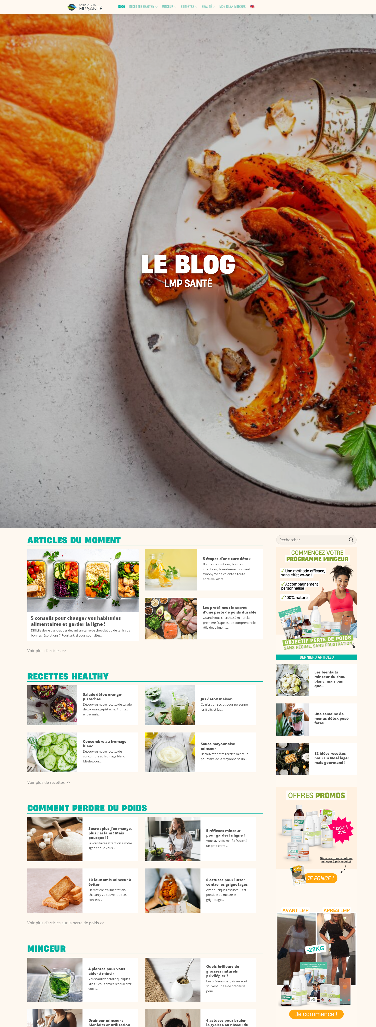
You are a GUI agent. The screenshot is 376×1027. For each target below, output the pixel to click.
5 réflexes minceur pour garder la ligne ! (225, 833)
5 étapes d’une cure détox (227, 558)
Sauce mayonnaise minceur (218, 746)
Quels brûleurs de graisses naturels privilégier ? (222, 971)
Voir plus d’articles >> (46, 650)
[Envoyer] (351, 539)
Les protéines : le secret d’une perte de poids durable (229, 609)
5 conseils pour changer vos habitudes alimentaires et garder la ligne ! (76, 621)
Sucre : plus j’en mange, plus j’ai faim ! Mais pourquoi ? (110, 833)
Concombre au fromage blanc (104, 743)
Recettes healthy (143, 7)
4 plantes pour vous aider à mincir (106, 971)
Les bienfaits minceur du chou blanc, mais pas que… (330, 679)
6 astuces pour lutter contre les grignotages (227, 882)
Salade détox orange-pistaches (102, 696)
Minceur (169, 7)
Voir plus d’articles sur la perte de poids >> (65, 923)
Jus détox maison (217, 699)
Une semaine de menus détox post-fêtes (331, 718)
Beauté (208, 7)
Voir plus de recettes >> (48, 782)
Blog (121, 7)
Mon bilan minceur (232, 7)
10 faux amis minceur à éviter (109, 882)
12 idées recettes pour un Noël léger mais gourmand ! (331, 758)
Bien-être (189, 7)
